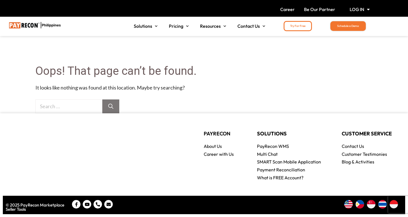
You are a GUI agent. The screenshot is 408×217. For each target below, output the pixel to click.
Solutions (146, 26)
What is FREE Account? (280, 177)
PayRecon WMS (273, 146)
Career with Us (219, 154)
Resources (213, 26)
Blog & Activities (358, 162)
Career (287, 9)
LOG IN (360, 9)
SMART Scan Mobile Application (289, 162)
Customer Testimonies (364, 154)
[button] (298, 26)
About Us (213, 146)
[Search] (110, 106)
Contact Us (251, 26)
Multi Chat (267, 154)
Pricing (179, 26)
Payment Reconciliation (281, 170)
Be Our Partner (319, 9)
